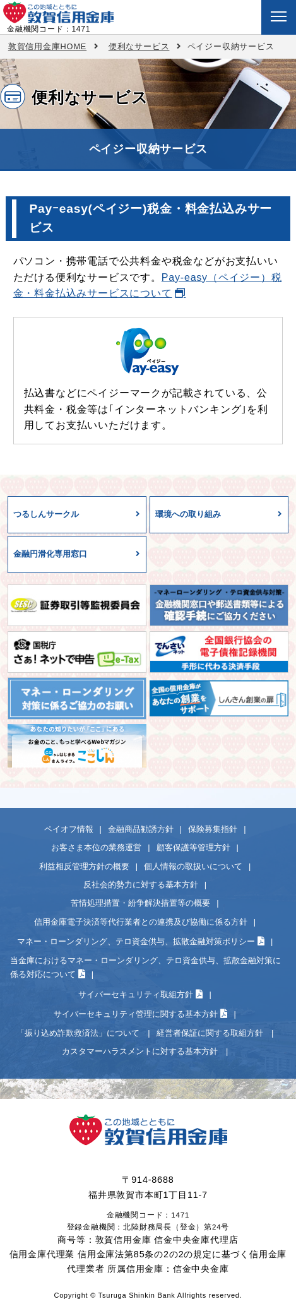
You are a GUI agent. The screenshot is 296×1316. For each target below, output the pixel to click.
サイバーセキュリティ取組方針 (135, 994)
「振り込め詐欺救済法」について (79, 1033)
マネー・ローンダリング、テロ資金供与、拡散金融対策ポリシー (136, 941)
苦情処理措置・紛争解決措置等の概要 (140, 903)
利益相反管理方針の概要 (84, 866)
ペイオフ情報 (68, 829)
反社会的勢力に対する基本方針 (140, 884)
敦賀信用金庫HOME (47, 46)
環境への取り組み (188, 514)
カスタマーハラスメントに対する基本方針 (141, 1051)
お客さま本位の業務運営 (96, 847)
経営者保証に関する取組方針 (211, 1033)
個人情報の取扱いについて (193, 866)
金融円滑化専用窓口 (50, 554)
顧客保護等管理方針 (193, 847)
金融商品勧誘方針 (141, 829)
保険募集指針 (212, 829)
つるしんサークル (46, 514)
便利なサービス (139, 46)
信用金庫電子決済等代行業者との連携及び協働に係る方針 (140, 922)
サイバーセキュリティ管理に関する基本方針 (136, 1014)
